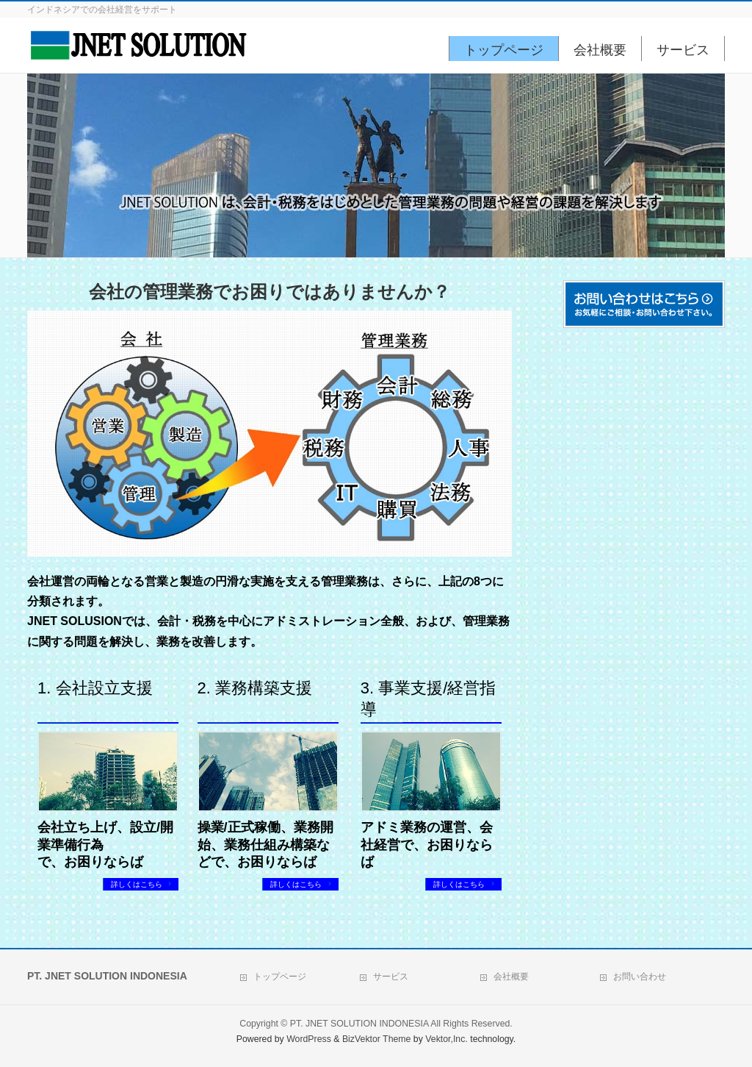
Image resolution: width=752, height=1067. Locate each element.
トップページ (279, 974)
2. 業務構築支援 (255, 688)
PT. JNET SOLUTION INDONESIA (359, 1021)
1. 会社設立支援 (94, 688)
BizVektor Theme (376, 1037)
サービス (390, 974)
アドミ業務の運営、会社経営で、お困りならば (427, 844)
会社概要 (511, 974)
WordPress (308, 1037)
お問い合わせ (639, 974)
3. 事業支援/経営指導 (428, 699)
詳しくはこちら (137, 884)
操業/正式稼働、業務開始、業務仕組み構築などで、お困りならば (265, 844)
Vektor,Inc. (446, 1037)
